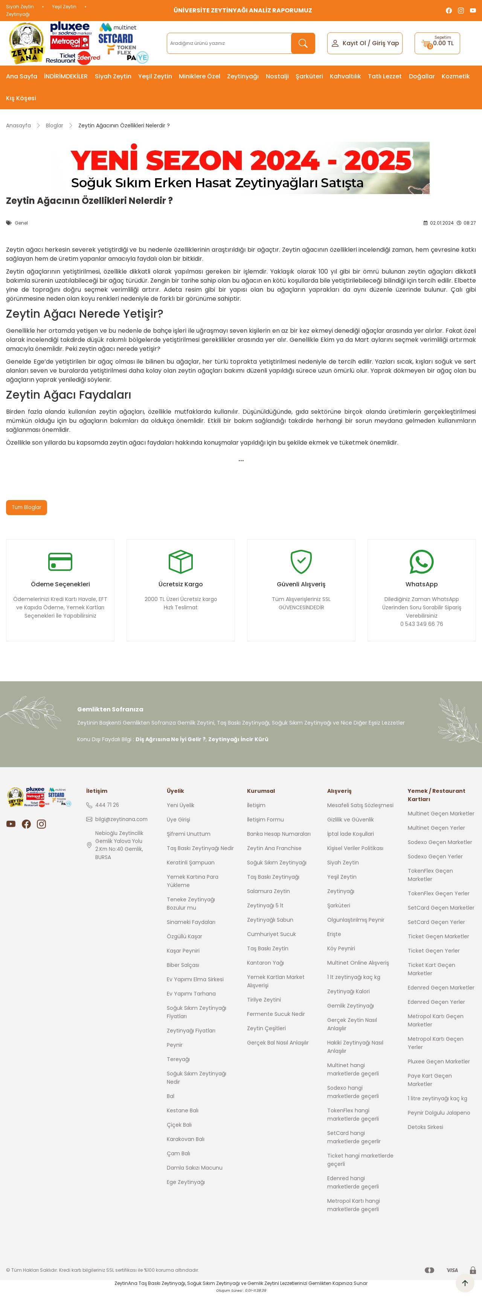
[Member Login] (335, 43)
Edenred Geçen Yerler (436, 1008)
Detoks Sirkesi (425, 1133)
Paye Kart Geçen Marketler (430, 1086)
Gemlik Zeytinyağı (350, 1012)
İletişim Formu (265, 826)
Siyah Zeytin (20, 6)
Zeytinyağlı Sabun (270, 926)
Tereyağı (178, 1065)
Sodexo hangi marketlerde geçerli (353, 1098)
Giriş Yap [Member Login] (385, 43)
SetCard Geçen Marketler (441, 914)
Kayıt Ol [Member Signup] (354, 43)
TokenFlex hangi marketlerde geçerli (353, 1121)
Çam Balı (178, 1160)
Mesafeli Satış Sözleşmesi (360, 811)
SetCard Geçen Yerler (436, 928)
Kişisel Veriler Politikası (355, 854)
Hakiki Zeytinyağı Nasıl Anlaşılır (355, 1053)
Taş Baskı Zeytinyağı (273, 883)
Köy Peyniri (341, 955)
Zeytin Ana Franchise (274, 854)
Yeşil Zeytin (64, 6)
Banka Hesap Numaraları (279, 840)
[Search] (241, 43)
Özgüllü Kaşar (184, 943)
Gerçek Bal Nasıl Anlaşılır (278, 1049)
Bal (170, 1102)
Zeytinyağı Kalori (348, 998)
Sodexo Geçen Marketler (440, 848)
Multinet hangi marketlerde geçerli (353, 1076)
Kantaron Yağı (265, 969)
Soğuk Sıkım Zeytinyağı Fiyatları (196, 1018)
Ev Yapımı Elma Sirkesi (195, 986)
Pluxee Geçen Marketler (439, 1068)
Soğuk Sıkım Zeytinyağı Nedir (196, 1084)
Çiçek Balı (179, 1131)
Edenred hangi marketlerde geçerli (353, 1189)
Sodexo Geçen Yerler (435, 863)
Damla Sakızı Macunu (195, 1174)
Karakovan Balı (185, 1145)
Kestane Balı (182, 1117)
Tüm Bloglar (27, 507)
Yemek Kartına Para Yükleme (192, 887)
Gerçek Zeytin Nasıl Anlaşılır (352, 1030)
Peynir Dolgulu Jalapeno (439, 1119)
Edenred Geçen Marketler (441, 994)
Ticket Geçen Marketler (438, 943)
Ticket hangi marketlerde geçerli (360, 1166)
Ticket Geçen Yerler (434, 957)
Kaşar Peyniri (183, 957)
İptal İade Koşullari (350, 840)
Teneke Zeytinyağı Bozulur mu (191, 910)
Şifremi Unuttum (188, 840)
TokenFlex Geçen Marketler (430, 881)
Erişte (334, 940)
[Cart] (437, 43)
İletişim (256, 811)
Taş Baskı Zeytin (267, 955)
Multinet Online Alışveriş (358, 969)
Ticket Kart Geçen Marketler (431, 975)
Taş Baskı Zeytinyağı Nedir (200, 854)
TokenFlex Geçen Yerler (439, 900)
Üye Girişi (178, 826)
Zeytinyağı (18, 14)
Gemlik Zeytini (263, 1289)
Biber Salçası (183, 971)
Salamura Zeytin (268, 897)
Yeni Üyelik (180, 811)
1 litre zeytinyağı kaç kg (437, 1105)
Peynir (175, 1051)
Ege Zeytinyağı (186, 1188)
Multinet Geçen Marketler (441, 820)
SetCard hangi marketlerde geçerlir (354, 1144)
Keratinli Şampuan (191, 869)
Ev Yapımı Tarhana (191, 1000)
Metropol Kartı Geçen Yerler (436, 1049)
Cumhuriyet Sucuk (271, 940)
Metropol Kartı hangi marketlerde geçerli (353, 1211)
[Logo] (80, 43)
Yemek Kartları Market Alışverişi (276, 988)
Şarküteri (338, 912)
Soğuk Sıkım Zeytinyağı (277, 869)
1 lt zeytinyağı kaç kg (353, 983)
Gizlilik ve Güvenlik (350, 826)
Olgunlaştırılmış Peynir (355, 926)
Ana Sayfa (21, 76)
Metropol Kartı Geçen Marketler (436, 1027)
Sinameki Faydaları (191, 928)
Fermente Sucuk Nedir (276, 1020)
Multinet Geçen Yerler (436, 834)
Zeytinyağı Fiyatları (191, 1037)
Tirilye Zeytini (264, 1006)
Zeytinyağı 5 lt (265, 912)
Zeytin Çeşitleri (266, 1034)
